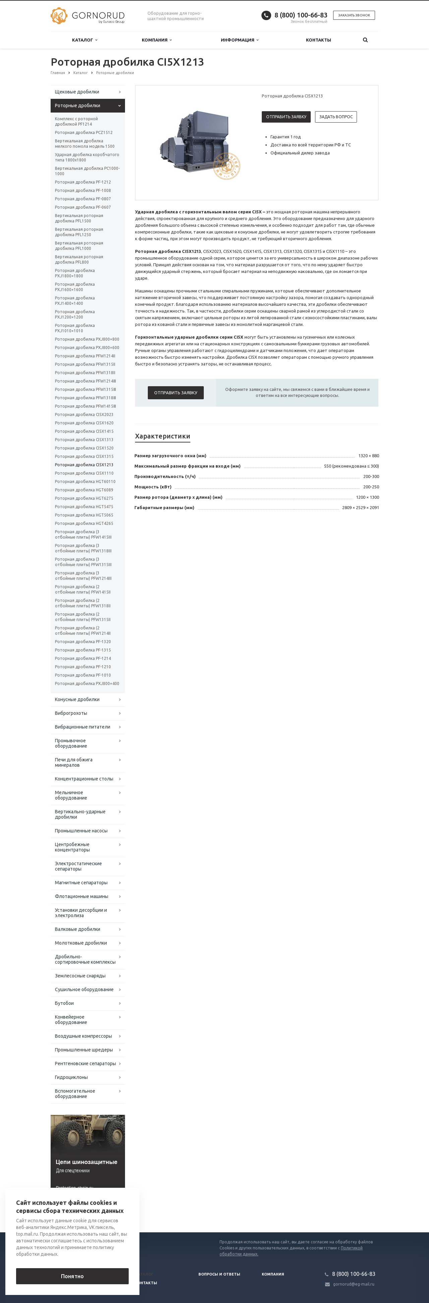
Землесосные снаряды (80, 975)
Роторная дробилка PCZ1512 (84, 132)
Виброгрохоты (71, 713)
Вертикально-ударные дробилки (80, 814)
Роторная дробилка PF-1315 (83, 650)
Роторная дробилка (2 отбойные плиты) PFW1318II (83, 603)
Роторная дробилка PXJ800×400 (87, 683)
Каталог (84, 40)
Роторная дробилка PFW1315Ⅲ (85, 389)
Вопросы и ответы (219, 1274)
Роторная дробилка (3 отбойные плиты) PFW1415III (83, 534)
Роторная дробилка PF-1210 (83, 667)
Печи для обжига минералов (74, 762)
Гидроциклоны (71, 1077)
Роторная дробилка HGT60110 (85, 481)
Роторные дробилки (77, 105)
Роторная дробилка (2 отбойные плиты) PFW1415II (83, 589)
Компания (157, 40)
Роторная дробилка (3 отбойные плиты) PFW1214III (83, 575)
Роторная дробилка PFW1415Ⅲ (85, 406)
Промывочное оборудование (71, 743)
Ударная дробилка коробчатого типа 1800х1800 (87, 157)
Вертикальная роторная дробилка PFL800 (79, 259)
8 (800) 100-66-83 (300, 15)
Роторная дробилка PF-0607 (83, 207)
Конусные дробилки (77, 699)
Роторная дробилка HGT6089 (84, 490)
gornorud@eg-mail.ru (353, 1284)
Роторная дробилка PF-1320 (83, 641)
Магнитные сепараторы (81, 882)
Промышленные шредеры (84, 1049)
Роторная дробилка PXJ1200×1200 (75, 314)
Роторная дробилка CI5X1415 (84, 431)
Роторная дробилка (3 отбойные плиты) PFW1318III (83, 548)
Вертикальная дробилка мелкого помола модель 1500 (85, 143)
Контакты (318, 40)
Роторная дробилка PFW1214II (85, 356)
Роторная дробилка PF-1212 (83, 182)
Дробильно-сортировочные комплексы (85, 959)
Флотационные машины (81, 896)
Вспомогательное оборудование (75, 1093)
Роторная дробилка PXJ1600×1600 (75, 287)
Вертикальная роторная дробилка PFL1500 (79, 218)
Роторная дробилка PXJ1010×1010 (75, 328)
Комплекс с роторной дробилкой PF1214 (76, 121)
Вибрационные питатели (82, 727)
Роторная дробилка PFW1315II (85, 364)
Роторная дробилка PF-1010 (83, 675)
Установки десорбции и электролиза (81, 912)
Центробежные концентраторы (72, 847)
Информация (239, 40)
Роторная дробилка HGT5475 (84, 506)
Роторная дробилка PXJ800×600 (87, 347)
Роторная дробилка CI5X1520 (84, 448)
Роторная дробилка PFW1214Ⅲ (85, 381)
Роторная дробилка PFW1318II (85, 372)
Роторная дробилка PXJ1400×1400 (75, 300)
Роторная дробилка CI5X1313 (84, 439)
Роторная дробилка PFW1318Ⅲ (85, 398)
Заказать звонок (354, 15)
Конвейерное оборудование (71, 1019)
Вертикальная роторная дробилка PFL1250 (79, 232)
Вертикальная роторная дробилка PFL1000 (79, 246)
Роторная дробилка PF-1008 (83, 190)
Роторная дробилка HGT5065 (84, 515)
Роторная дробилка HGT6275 (84, 498)
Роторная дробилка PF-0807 (83, 199)
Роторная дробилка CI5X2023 (84, 414)
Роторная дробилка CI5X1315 (84, 456)
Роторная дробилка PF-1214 (83, 658)
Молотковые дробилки (81, 943)
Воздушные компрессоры (83, 1036)
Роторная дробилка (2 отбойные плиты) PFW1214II (83, 630)
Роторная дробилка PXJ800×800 (87, 339)
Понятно (72, 1276)
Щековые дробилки (77, 91)
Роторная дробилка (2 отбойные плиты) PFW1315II (83, 617)
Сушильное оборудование (84, 989)
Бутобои (64, 1003)
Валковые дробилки (77, 929)
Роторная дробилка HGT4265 (84, 523)
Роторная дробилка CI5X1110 (84, 473)
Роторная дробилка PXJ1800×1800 (75, 273)
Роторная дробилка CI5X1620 (84, 423)
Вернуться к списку (72, 1211)
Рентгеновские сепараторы (85, 1063)
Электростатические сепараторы (78, 866)
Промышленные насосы (81, 830)
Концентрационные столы (84, 778)
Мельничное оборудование (71, 795)
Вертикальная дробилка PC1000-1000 (87, 171)
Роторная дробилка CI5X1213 (84, 465)
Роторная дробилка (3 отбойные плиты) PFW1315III (83, 562)
